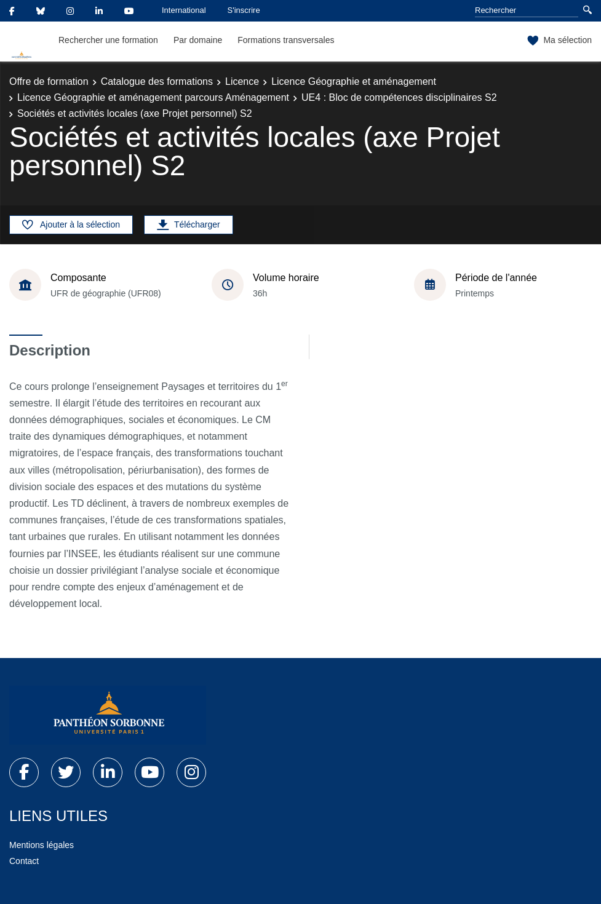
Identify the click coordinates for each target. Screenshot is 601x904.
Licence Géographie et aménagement (353, 81)
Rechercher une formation (108, 40)
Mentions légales (41, 845)
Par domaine (197, 40)
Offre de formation (49, 81)
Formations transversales (285, 40)
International (184, 10)
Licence (242, 81)
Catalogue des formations (157, 81)
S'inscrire (244, 10)
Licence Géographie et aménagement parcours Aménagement (153, 97)
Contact (24, 861)
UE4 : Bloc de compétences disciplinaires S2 (399, 97)
